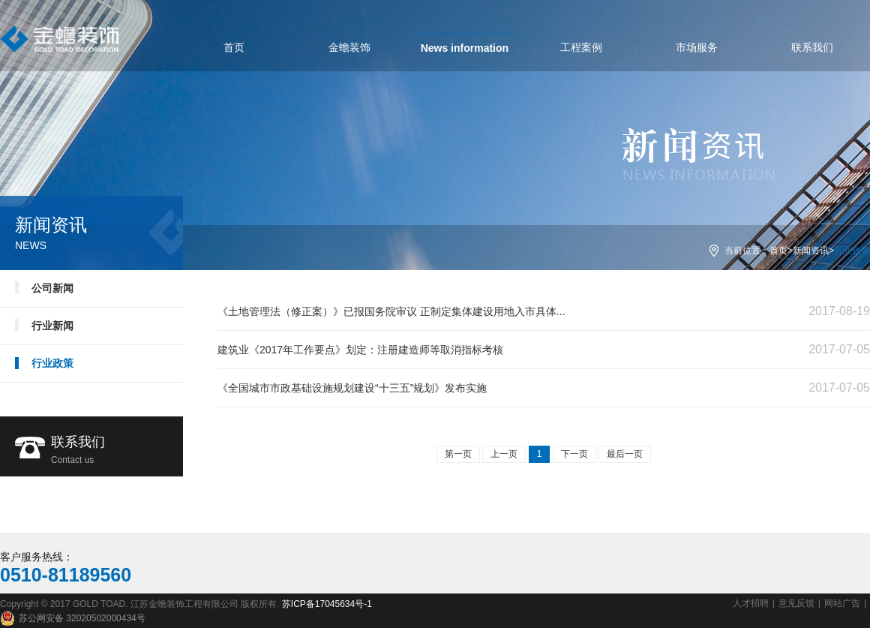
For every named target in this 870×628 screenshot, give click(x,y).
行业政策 (53, 363)
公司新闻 (53, 288)
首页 (779, 250)
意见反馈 (796, 603)
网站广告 (842, 603)
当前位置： (747, 250)
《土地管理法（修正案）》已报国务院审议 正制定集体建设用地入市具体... (392, 311)
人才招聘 (751, 603)
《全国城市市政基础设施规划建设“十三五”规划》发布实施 (352, 388)
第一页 (458, 454)
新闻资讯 (811, 250)
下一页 (574, 454)
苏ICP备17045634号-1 (327, 604)
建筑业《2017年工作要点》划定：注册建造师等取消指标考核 (360, 350)
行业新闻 (53, 326)
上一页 (504, 454)
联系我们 (117, 451)
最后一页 (625, 454)
